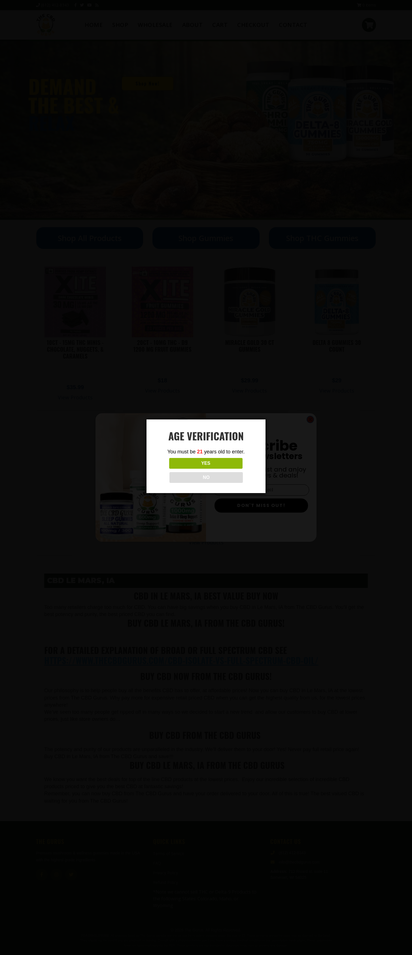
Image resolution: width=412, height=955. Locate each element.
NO (231, 470)
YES (180, 470)
